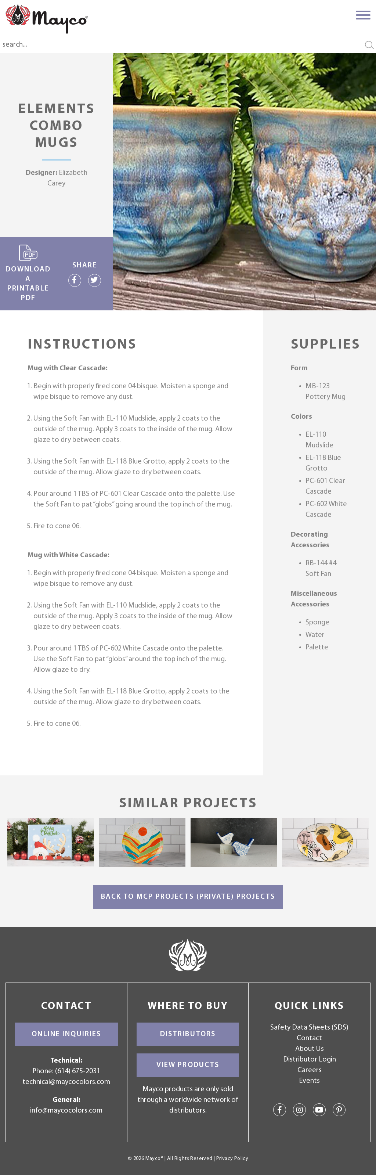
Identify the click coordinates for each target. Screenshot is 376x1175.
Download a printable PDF (28, 273)
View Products (188, 1065)
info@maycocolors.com (66, 1110)
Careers (309, 1070)
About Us (309, 1049)
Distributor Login (309, 1059)
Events (309, 1081)
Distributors (188, 1034)
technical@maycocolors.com (66, 1082)
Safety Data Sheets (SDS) (309, 1027)
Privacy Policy (232, 1158)
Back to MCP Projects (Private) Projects (188, 897)
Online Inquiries (66, 1034)
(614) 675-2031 (77, 1071)
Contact (309, 1038)
